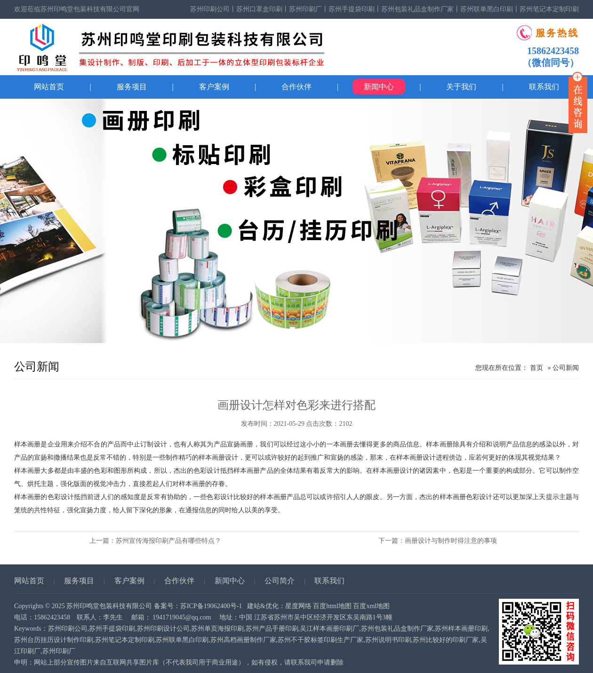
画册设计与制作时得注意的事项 (451, 540)
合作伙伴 (296, 87)
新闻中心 (379, 87)
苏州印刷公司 (210, 9)
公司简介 (279, 581)
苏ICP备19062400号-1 (211, 606)
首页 (536, 367)
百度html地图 (332, 606)
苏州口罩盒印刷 (259, 9)
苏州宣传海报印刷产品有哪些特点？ (168, 540)
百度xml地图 (371, 606)
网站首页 (49, 87)
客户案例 (214, 87)
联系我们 (329, 581)
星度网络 (298, 606)
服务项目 (132, 87)
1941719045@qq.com (181, 617)
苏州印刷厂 (305, 9)
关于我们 (461, 87)
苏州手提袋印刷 (352, 9)
